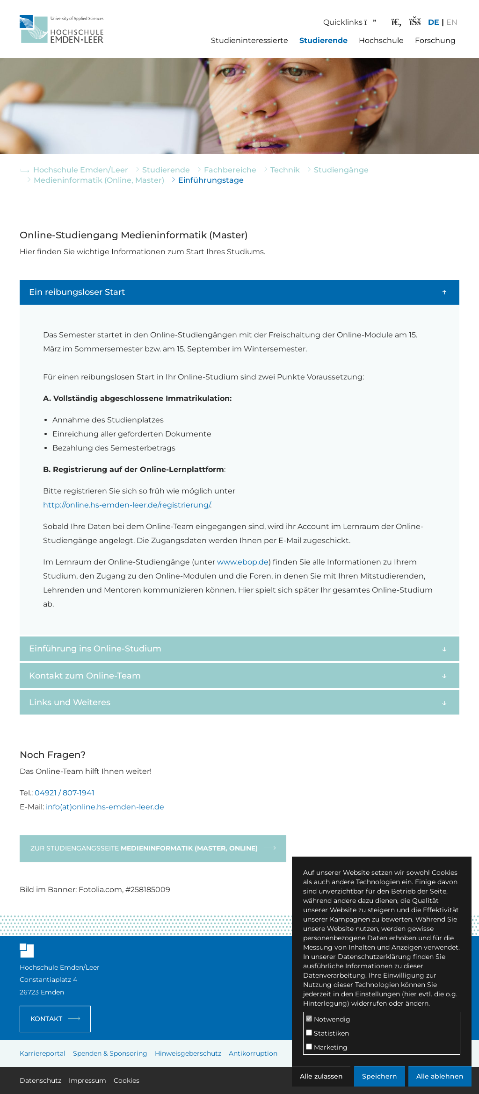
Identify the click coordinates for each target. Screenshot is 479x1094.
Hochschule (381, 40)
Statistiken (327, 1033)
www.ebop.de (243, 562)
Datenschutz (40, 1080)
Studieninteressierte (249, 40)
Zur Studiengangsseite (144, 848)
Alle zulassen (321, 1076)
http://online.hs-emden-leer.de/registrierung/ (126, 505)
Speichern (379, 1076)
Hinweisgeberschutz (188, 1053)
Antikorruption (253, 1053)
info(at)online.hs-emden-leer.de (105, 806)
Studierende (323, 40)
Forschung (435, 40)
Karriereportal (42, 1053)
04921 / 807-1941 (64, 792)
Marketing (327, 1047)
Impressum (87, 1080)
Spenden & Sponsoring (110, 1053)
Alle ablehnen (440, 1076)
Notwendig (328, 1019)
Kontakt (46, 1019)
